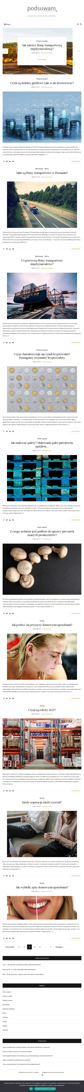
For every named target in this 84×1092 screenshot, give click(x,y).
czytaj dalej (42, 59)
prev (5, 51)
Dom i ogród (42, 439)
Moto (47, 169)
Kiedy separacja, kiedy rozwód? (42, 802)
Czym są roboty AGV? (42, 710)
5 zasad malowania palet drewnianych (23, 969)
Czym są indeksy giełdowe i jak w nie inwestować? (42, 83)
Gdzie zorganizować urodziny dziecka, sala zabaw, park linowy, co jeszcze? (26, 1047)
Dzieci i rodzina (7, 996)
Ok (31, 1089)
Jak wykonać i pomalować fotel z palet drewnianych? (24, 965)
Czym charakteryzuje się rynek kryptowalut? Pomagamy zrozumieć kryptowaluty (42, 356)
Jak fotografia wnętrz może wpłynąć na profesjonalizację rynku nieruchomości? (28, 1056)
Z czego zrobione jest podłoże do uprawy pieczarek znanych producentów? (42, 533)
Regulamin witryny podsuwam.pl (53, 1072)
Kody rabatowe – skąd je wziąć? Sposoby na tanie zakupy (25, 974)
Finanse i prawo (42, 41)
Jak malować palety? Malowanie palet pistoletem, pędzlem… (42, 444)
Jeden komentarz (47, 87)
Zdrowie (5, 1030)
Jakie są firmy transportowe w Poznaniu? (42, 173)
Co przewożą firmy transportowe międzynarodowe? (42, 262)
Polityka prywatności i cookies (28, 1072)
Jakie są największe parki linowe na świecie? (16, 1060)
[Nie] (81, 1086)
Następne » (60, 947)
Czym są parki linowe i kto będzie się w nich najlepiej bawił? (21, 1064)
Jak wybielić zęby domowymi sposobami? (42, 887)
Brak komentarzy (46, 53)
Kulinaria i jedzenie (8, 1009)
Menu (7, 24)
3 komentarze (46, 450)
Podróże (5, 1017)
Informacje (39, 169)
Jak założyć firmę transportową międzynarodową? (42, 47)
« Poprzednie (9, 947)
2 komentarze (46, 362)
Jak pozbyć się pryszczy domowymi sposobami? (42, 625)
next (78, 51)
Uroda (42, 621)
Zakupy (5, 1026)
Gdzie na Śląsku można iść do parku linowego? (17, 1051)
